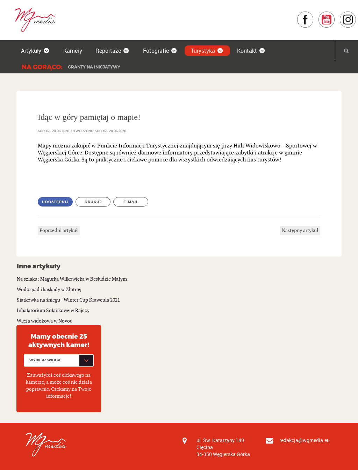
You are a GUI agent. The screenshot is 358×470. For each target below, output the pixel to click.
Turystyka (207, 51)
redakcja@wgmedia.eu (304, 440)
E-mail (130, 202)
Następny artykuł (300, 230)
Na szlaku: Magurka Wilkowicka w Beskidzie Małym (72, 279)
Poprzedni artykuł (59, 230)
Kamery (72, 51)
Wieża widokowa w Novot (44, 321)
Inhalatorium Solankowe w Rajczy (53, 310)
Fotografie (160, 51)
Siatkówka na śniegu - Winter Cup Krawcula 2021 (68, 300)
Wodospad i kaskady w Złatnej (49, 289)
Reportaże (112, 51)
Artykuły (35, 51)
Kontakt (251, 51)
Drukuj (93, 202)
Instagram (356, 14)
